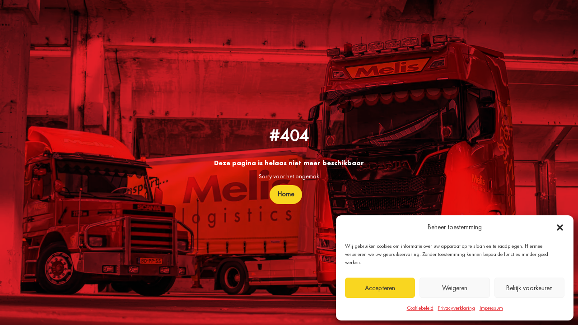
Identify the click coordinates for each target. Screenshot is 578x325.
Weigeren (454, 287)
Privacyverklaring (456, 307)
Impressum (491, 307)
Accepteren (380, 287)
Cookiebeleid (420, 307)
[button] (559, 227)
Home (286, 194)
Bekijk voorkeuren (529, 287)
